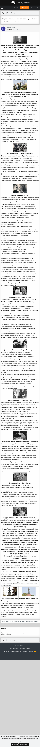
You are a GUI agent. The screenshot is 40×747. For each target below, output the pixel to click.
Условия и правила (25, 648)
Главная (31, 651)
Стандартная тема (17, 645)
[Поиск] (38, 8)
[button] (2, 8)
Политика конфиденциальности (12, 651)
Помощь (25, 651)
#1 (38, 34)
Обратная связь (14, 648)
